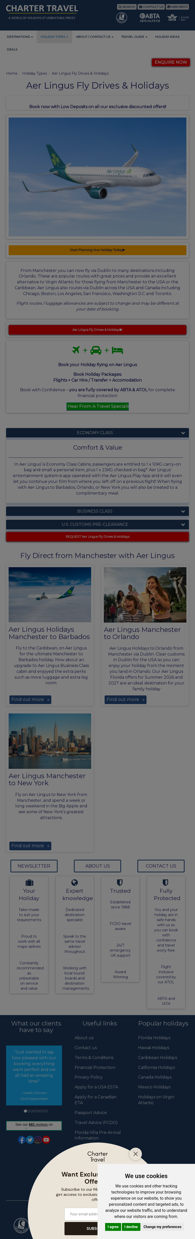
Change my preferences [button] (162, 1227)
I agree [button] (113, 1227)
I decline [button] (131, 1227)
